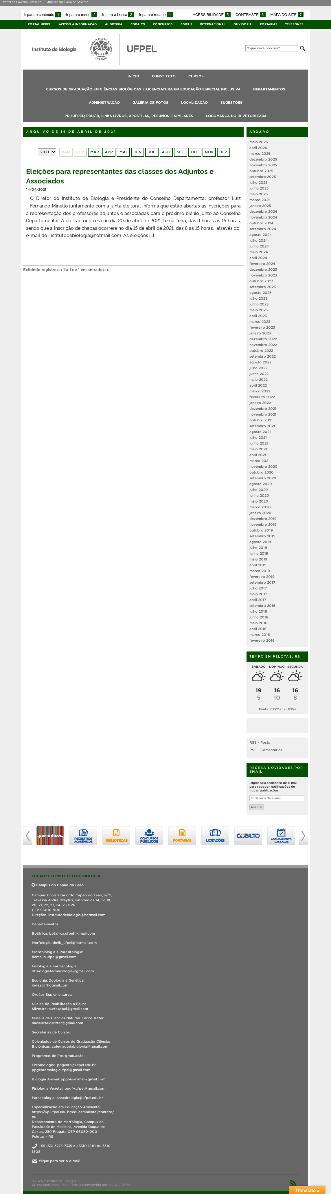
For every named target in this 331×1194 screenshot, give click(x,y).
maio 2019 (258, 559)
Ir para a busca (118, 14)
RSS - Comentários (265, 750)
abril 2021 (257, 455)
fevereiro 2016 (262, 640)
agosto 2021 (260, 432)
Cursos (196, 76)
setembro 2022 (262, 356)
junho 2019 (258, 553)
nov (209, 152)
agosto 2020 (260, 484)
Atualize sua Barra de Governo (67, 2)
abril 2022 (258, 385)
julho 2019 (258, 547)
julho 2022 (258, 368)
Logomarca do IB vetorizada (236, 116)
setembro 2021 (262, 426)
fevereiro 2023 (262, 327)
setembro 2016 (262, 605)
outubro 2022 (261, 350)
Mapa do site (287, 14)
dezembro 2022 (263, 339)
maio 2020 (258, 501)
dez (223, 152)
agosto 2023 (260, 292)
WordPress (59, 1184)
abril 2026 (258, 148)
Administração (104, 102)
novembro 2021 (262, 414)
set (180, 152)
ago (166, 152)
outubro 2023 (261, 281)
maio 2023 (258, 310)
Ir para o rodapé (155, 14)
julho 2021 (258, 437)
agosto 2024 (260, 234)
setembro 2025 (262, 177)
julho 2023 (258, 298)
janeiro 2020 (260, 513)
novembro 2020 (263, 466)
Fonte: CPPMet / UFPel (277, 709)
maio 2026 (258, 142)
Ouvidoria (242, 24)
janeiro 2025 (260, 206)
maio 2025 (258, 194)
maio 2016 (258, 623)
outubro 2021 (261, 420)
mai (123, 152)
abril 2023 (258, 316)
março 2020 (260, 507)
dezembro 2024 (263, 211)
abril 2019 (257, 565)
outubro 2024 (261, 223)
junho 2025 (259, 188)
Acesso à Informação (78, 24)
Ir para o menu (81, 14)
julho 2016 (258, 611)
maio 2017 (258, 594)
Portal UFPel (39, 24)
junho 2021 (258, 443)
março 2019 (259, 571)
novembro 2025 (263, 165)
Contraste (251, 14)
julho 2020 (258, 490)
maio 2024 (258, 252)
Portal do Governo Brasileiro (22, 2)
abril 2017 (257, 600)
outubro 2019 (261, 530)
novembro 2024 (263, 217)
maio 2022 (258, 379)
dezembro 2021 (262, 408)
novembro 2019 (263, 524)
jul (151, 152)
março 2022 (259, 391)
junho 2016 (258, 617)
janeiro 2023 (260, 333)
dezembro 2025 (263, 159)
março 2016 (259, 634)
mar (94, 152)
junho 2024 (259, 246)
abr (109, 152)
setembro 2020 (262, 478)
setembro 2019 (262, 536)
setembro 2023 (262, 287)
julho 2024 (258, 240)
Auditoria (113, 24)
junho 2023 (259, 304)
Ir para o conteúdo (42, 14)
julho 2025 (258, 182)
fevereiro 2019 (262, 576)
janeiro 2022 (260, 403)
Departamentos (269, 89)
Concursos (162, 24)
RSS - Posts (259, 742)
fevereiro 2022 (262, 397)
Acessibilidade (212, 14)
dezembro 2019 (263, 518)
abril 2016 (257, 629)
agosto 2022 (260, 362)
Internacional (212, 24)
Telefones (294, 24)
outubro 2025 (261, 171)
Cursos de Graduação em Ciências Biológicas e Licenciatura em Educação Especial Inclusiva (143, 89)
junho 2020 (259, 495)
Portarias (268, 24)
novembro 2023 (263, 275)
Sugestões (231, 102)
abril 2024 (258, 258)
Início (133, 76)
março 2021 (259, 461)
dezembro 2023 (263, 269)
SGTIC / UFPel (119, 1184)
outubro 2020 (261, 472)
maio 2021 (258, 449)
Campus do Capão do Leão (58, 885)
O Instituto (164, 76)
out (195, 152)
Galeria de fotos (150, 102)
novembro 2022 (263, 345)
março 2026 (260, 153)
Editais (186, 24)
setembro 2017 (262, 582)
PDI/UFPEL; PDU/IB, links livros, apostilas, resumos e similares (129, 116)
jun (137, 152)
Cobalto (137, 24)
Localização (194, 102)
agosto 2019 (260, 542)
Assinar (257, 807)
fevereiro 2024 (262, 263)
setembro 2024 (262, 229)
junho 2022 (259, 374)
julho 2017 (258, 588)
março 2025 (259, 200)
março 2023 (259, 321)
